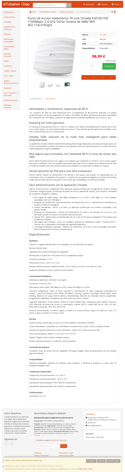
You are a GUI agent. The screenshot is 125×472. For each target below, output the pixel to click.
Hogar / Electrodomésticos (11, 82)
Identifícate (88, 4)
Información (50, 98)
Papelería (7, 88)
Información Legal (66, 453)
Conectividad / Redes (9, 47)
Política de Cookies (85, 469)
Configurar (91, 461)
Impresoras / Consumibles (9, 40)
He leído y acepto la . (52, 440)
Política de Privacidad (58, 440)
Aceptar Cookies (113, 461)
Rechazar (101, 461)
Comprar (109, 66)
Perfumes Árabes (10, 100)
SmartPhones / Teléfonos (10, 28)
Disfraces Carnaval (7, 106)
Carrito (116, 4)
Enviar (64, 446)
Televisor (7, 34)
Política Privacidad (41, 455)
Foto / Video (9, 76)
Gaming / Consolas (7, 55)
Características (36, 98)
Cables (6, 61)
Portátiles (7, 22)
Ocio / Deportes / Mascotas (11, 94)
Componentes (9, 17)
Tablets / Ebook (10, 71)
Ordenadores (9, 12)
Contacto (103, 4)
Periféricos (8, 66)
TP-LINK (103, 35)
